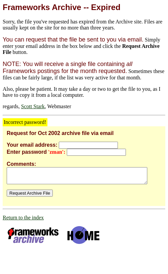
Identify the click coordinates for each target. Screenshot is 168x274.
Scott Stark (33, 106)
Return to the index (23, 220)
